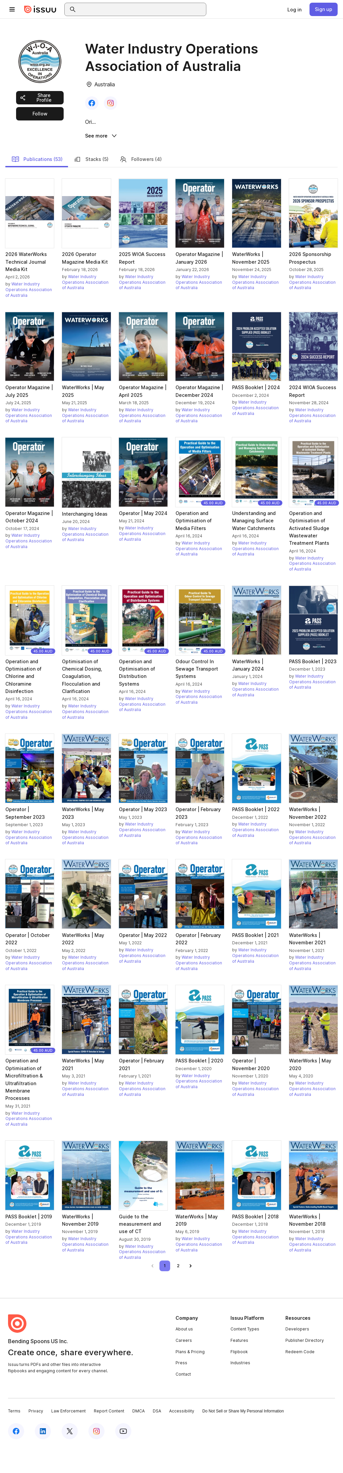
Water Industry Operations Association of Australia (28, 315)
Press (181, 1388)
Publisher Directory (304, 1366)
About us (184, 1354)
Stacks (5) (91, 185)
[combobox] (141, 9)
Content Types (244, 1354)
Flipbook (239, 1377)
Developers (297, 1354)
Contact (183, 1399)
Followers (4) (140, 185)
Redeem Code (300, 1377)
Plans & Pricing (190, 1377)
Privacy (35, 1436)
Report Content (109, 1436)
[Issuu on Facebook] (16, 1457)
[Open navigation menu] (12, 9)
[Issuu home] (40, 9)
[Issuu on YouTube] (123, 1457)
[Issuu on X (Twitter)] (70, 1457)
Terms (14, 1436)
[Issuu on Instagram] (96, 1457)
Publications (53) (37, 185)
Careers (184, 1366)
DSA (157, 1436)
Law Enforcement (68, 1436)
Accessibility (181, 1436)
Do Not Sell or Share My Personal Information (243, 1437)
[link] (294, 9)
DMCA (138, 1436)
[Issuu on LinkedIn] (43, 1457)
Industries (240, 1388)
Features (239, 1366)
